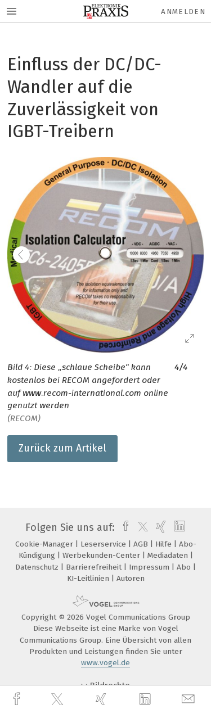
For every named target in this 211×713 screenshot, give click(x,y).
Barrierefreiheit (95, 567)
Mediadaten (168, 555)
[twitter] (59, 699)
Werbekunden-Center (102, 555)
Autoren (130, 578)
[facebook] (18, 699)
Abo (185, 567)
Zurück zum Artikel (62, 448)
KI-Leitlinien (89, 578)
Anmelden (183, 11)
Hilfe (164, 544)
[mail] (189, 699)
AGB (141, 544)
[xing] (102, 699)
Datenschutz (38, 567)
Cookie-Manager (45, 544)
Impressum (150, 567)
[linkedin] (146, 699)
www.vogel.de (105, 662)
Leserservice (104, 544)
